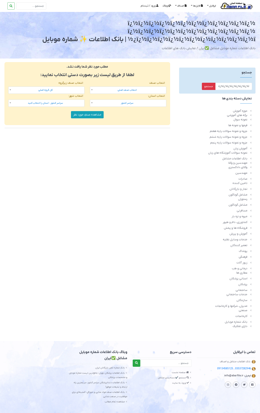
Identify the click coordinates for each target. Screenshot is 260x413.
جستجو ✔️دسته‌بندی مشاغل (173, 377)
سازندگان (242, 300)
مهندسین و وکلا (237, 163)
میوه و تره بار (239, 216)
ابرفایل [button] (212, 6)
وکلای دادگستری (237, 167)
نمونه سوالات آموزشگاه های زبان (227, 153)
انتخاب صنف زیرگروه (70, 83)
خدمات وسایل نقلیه (235, 239)
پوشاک (243, 251)
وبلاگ (166, 6)
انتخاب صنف (157, 83)
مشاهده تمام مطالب (115, 401)
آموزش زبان (240, 148)
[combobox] (128, 90)
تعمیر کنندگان (238, 245)
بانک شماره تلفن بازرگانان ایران (110, 367)
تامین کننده (240, 183)
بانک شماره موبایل (236, 322)
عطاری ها (241, 273)
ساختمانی (241, 290)
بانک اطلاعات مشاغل (234, 158)
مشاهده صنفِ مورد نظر (87, 115)
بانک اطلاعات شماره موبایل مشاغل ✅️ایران (227, 48)
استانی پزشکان (238, 278)
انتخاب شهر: (76, 96)
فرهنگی (243, 257)
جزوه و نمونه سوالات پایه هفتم (228, 131)
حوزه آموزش (240, 111)
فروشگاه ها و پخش (235, 228)
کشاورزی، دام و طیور (235, 222)
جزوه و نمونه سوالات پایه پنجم (228, 143)
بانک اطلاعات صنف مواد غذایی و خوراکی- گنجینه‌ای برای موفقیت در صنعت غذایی (99, 394)
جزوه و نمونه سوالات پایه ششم (228, 137)
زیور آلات (242, 262)
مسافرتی (242, 210)
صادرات (243, 179)
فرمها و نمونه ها (237, 125)
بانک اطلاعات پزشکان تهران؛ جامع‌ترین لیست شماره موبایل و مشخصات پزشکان (98, 375)
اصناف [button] (182, 6)
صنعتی (243, 310)
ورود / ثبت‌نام (149, 6)
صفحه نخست (180, 372)
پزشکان (242, 284)
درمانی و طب (239, 268)
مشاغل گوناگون (238, 195)
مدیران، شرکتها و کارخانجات (231, 306)
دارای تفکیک (240, 326)
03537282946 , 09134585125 (234, 368)
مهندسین (241, 173)
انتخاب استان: (156, 96)
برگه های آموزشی (237, 115)
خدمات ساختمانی (236, 294)
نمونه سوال (240, 119)
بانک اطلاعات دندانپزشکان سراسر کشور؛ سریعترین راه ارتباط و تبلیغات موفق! (100, 384)
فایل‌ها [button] (198, 6)
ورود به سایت (180, 382)
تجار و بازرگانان (238, 189)
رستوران (242, 199)
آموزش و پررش (238, 234)
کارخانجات (241, 316)
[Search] (31, 6)
